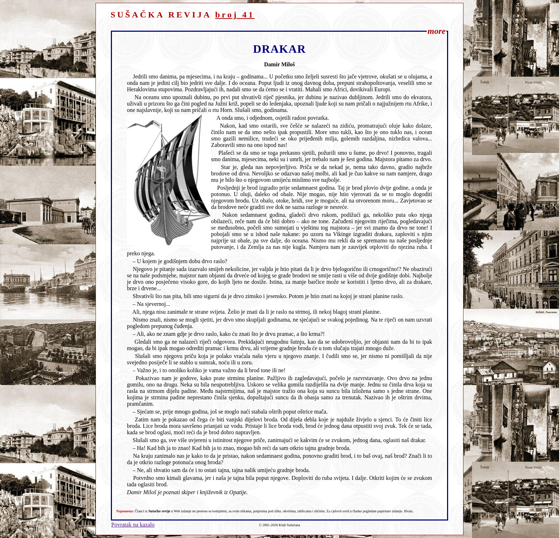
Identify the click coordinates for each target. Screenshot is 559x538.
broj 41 (235, 14)
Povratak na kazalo (133, 525)
